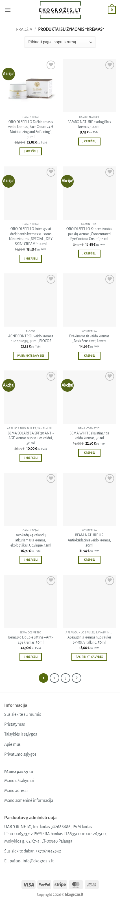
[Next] (76, 678)
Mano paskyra (18, 771)
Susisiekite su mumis (22, 714)
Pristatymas (14, 724)
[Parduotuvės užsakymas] (60, 42)
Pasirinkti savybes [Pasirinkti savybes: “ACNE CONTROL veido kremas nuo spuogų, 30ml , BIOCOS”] (30, 355)
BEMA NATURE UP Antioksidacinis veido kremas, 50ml (89, 540)
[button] (7, 10)
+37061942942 (48, 851)
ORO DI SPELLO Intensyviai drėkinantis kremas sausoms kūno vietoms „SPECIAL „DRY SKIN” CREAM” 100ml (31, 236)
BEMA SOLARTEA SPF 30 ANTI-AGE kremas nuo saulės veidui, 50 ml (31, 438)
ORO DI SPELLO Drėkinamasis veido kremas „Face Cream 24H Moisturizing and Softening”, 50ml (30, 129)
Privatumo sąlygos (20, 754)
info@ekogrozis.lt (38, 861)
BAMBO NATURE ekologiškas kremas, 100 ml (89, 124)
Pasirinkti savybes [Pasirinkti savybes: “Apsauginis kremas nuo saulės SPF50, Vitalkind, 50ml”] (89, 656)
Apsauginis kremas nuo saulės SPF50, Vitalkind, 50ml (89, 639)
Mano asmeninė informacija (28, 800)
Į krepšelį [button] (31, 151)
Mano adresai (16, 790)
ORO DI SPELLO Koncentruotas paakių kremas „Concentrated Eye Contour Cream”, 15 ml (89, 234)
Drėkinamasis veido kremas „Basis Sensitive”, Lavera (89, 338)
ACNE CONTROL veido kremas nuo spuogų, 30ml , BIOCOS (30, 338)
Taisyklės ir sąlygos (20, 734)
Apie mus (12, 744)
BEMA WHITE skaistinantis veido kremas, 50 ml (89, 435)
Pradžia (24, 29)
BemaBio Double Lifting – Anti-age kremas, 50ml (30, 639)
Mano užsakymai (19, 780)
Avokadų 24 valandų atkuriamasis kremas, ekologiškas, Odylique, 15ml (30, 540)
